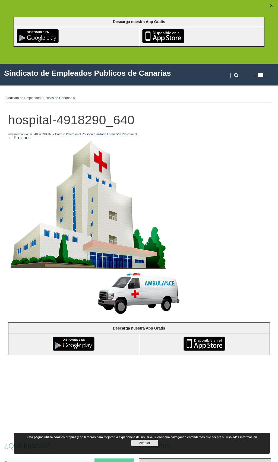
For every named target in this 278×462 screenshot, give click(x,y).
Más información (245, 437)
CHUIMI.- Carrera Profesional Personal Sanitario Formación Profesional (89, 134)
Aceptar (144, 443)
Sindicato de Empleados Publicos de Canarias (38, 98)
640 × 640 (31, 134)
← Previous (19, 137)
